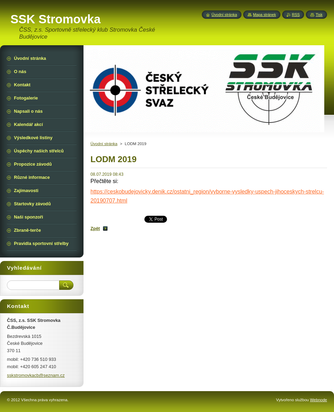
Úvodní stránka (103, 144)
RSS (296, 15)
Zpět (95, 228)
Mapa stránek (264, 15)
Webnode (318, 400)
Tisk (319, 15)
